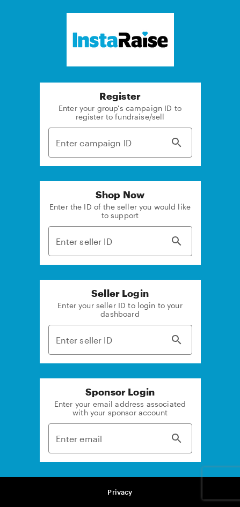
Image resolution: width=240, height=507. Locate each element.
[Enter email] (106, 438)
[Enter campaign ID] (106, 143)
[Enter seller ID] (106, 241)
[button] (120, 492)
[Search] (177, 143)
